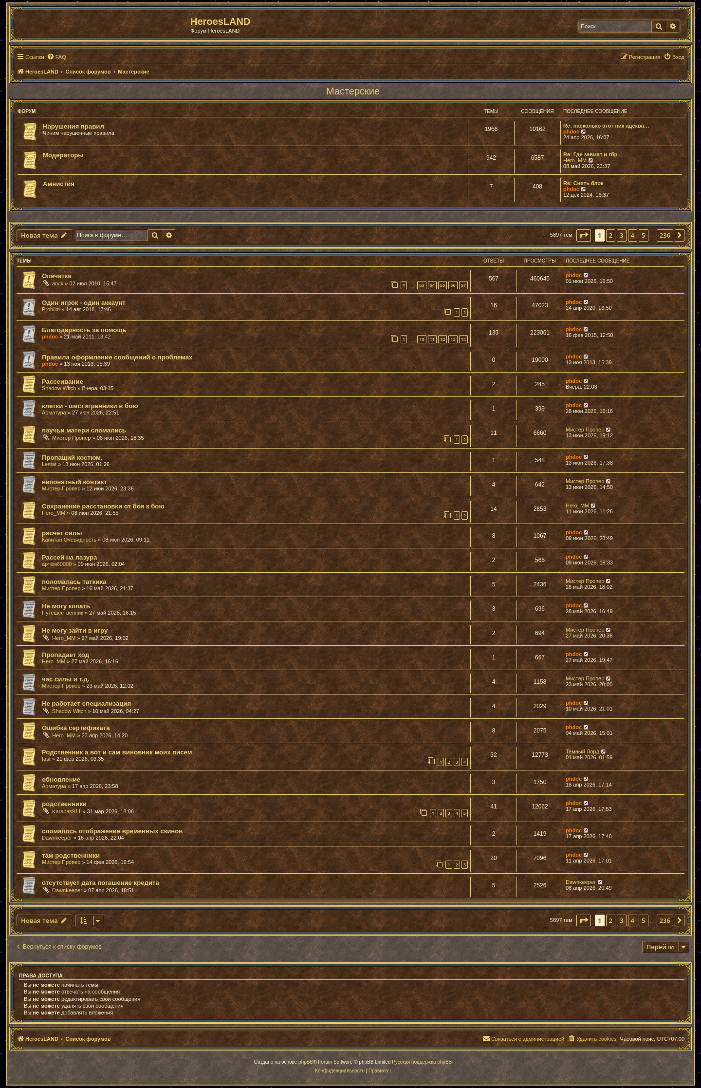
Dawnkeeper (57, 838)
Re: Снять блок (583, 183)
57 (463, 285)
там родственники (71, 855)
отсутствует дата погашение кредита (100, 882)
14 (463, 339)
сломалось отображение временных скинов (112, 831)
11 (432, 339)
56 (452, 285)
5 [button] (643, 235)
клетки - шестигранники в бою (90, 406)
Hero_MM (575, 160)
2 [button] (610, 235)
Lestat (49, 464)
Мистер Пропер (71, 438)
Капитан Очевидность (69, 540)
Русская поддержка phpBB (422, 1062)
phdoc (571, 131)
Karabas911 (66, 811)
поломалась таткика (74, 581)
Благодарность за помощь (84, 330)
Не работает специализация (86, 703)
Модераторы (63, 155)
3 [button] (621, 235)
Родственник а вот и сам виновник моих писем (117, 752)
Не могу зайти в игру (75, 630)
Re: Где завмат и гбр (590, 154)
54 (432, 285)
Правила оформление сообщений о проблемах (117, 357)
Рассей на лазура (69, 557)
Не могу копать (66, 606)
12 (442, 339)
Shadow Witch (59, 388)
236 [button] (665, 235)
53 (421, 285)
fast (46, 759)
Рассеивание (62, 381)
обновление (61, 779)
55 (442, 285)
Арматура (54, 412)
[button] (583, 235)
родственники (64, 803)
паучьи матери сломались (84, 430)
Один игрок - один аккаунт (84, 302)
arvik (57, 283)
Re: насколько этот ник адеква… (606, 126)
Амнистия (58, 184)
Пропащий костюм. (72, 457)
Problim (51, 309)
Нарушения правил (73, 126)
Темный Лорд (582, 751)
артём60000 (57, 564)
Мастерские (353, 91)
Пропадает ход (65, 654)
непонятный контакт (74, 482)
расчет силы (62, 533)
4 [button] (632, 235)
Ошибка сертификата (76, 728)
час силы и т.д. (66, 679)
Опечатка (57, 276)
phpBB (305, 1062)
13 (452, 339)
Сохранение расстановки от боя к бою (103, 506)
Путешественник (62, 613)
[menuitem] (56, 57)
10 (421, 339)
